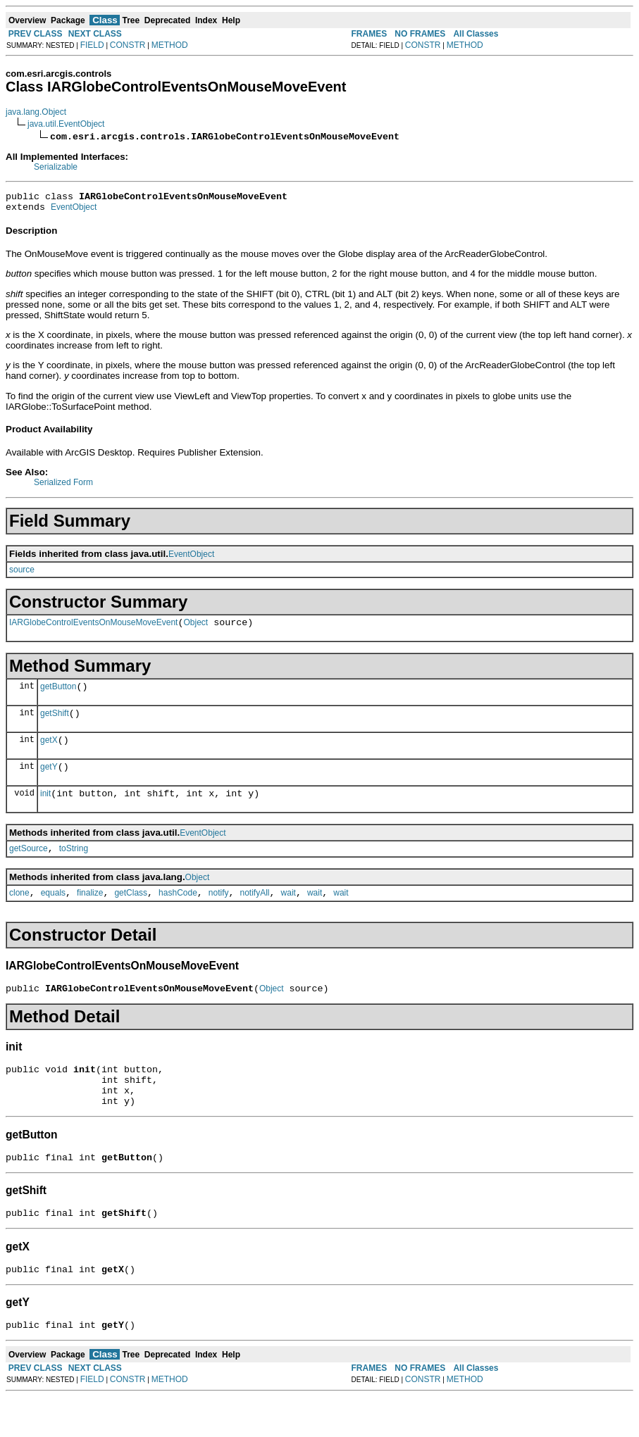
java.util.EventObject (65, 124)
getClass (130, 914)
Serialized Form (63, 486)
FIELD (92, 45)
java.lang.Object (36, 112)
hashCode (178, 914)
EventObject (74, 211)
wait (288, 914)
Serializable (55, 167)
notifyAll (255, 914)
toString (73, 867)
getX (49, 753)
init (45, 810)
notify (219, 914)
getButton (58, 695)
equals (53, 914)
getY (49, 781)
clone (19, 914)
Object (195, 629)
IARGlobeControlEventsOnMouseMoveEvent (93, 629)
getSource (28, 867)
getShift (54, 724)
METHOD (169, 45)
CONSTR (128, 45)
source (22, 574)
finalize (90, 914)
